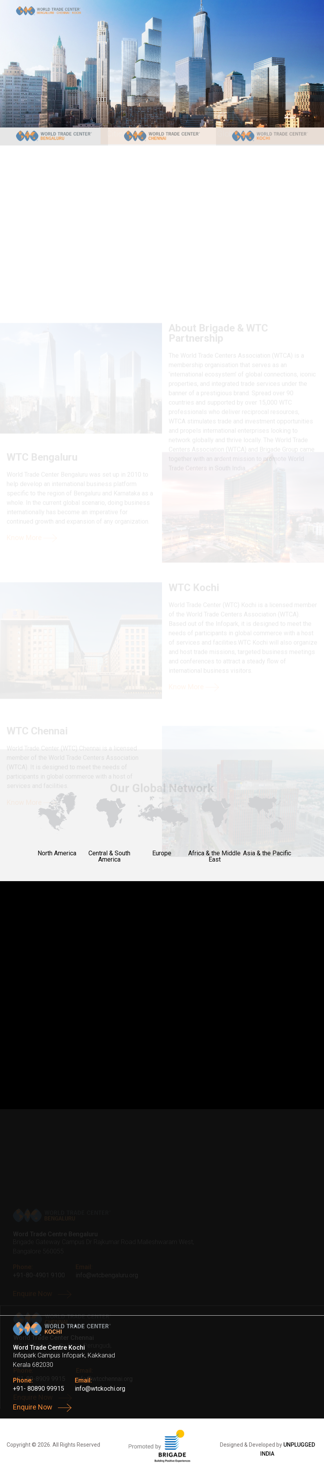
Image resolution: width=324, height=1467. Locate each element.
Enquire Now (42, 1408)
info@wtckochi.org (100, 1388)
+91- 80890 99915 (38, 1388)
